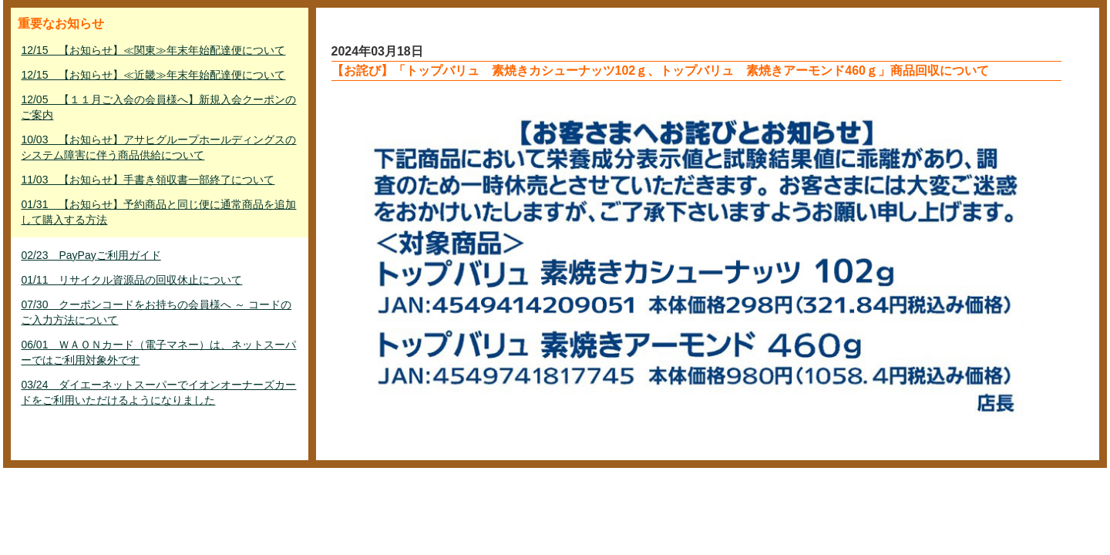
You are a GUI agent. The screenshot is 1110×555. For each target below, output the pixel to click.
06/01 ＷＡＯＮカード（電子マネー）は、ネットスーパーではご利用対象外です (158, 352)
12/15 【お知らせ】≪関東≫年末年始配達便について (153, 50)
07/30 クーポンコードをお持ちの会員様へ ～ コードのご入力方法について (156, 312)
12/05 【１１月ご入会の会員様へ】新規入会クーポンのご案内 (158, 107)
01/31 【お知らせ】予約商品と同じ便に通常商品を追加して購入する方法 (158, 212)
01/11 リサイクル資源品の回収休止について (131, 280)
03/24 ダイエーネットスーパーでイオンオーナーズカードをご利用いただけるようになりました (158, 392)
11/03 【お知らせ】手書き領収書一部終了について (147, 179)
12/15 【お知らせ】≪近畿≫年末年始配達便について (153, 75)
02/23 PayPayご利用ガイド (90, 255)
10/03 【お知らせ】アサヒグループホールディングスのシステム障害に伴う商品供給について (158, 147)
